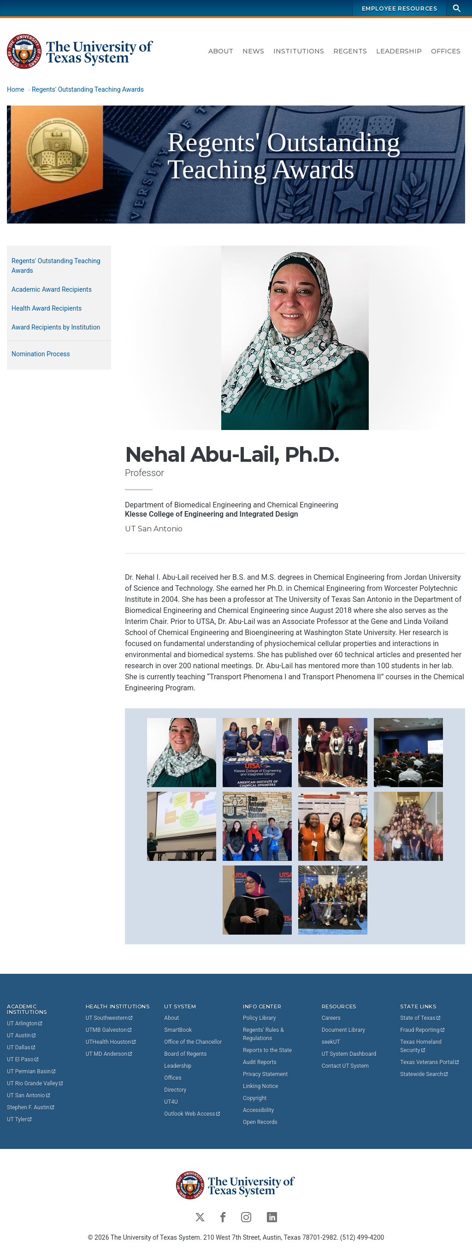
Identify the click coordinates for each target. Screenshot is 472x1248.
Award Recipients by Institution (56, 327)
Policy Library (259, 1018)
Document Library (343, 1030)
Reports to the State (267, 1050)
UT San (29, 1095)
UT (25, 1023)
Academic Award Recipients (52, 289)
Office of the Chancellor (193, 1042)
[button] (181, 752)
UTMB (109, 1030)
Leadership (399, 51)
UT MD (109, 1054)
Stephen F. (31, 1107)
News (253, 51)
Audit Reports (260, 1062)
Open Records (260, 1122)
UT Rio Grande (35, 1083)
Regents (350, 51)
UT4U (170, 1102)
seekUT (331, 1042)
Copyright (254, 1098)
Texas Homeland (421, 1046)
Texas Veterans (430, 1062)
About (220, 51)
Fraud (422, 1030)
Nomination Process (41, 354)
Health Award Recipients (47, 308)
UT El (23, 1059)
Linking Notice (260, 1086)
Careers (331, 1018)
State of (420, 1018)
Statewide (424, 1074)
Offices (445, 51)
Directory (175, 1090)
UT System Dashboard (349, 1054)
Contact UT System (345, 1066)
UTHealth (111, 1042)
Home (15, 89)
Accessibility (258, 1110)
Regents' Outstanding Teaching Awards (88, 89)
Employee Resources (399, 8)
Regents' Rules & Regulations (263, 1034)
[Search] (457, 8)
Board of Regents (185, 1054)
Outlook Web (192, 1114)
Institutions (298, 51)
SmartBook (178, 1030)
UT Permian (32, 1071)
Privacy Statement (265, 1074)
